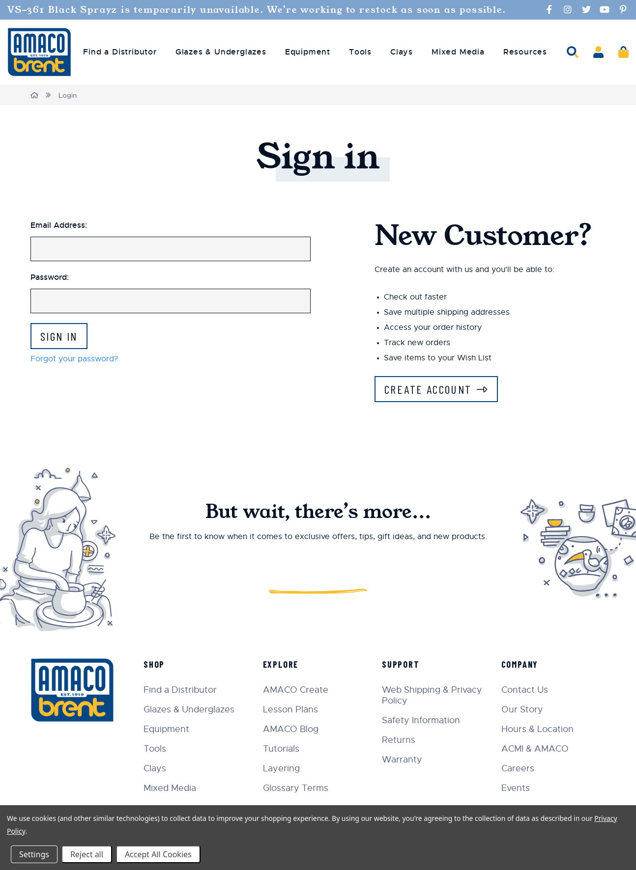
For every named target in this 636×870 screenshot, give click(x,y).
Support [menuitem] (401, 664)
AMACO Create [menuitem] (295, 689)
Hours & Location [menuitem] (537, 729)
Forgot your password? (74, 359)
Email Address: (58, 225)
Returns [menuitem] (398, 739)
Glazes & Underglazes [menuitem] (220, 52)
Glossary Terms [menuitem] (295, 788)
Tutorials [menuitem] (281, 748)
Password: (49, 277)
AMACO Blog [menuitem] (290, 729)
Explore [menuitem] (281, 664)
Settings (34, 854)
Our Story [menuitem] (522, 709)
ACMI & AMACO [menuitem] (535, 748)
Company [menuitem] (520, 664)
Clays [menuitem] (401, 52)
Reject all (86, 854)
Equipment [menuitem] (307, 52)
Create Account (428, 389)
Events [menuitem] (515, 788)
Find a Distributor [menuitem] (119, 52)
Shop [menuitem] (154, 664)
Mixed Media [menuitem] (458, 52)
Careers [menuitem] (517, 768)
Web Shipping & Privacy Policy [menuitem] (432, 695)
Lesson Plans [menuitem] (290, 709)
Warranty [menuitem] (402, 759)
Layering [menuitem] (281, 768)
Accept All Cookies (158, 854)
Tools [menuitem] (360, 52)
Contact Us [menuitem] (524, 689)
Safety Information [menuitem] (421, 720)
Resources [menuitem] (525, 52)
